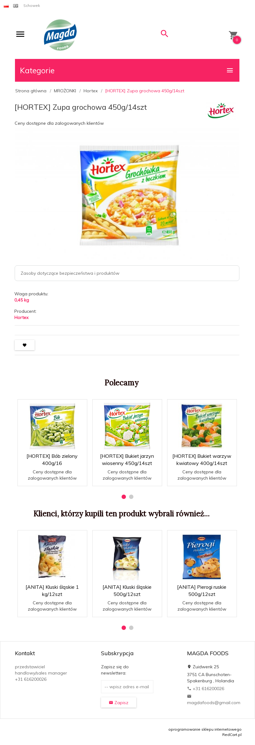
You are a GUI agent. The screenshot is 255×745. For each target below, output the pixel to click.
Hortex (21, 317)
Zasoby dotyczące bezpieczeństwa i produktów (70, 273)
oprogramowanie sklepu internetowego (205, 729)
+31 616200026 (205, 688)
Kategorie (127, 70)
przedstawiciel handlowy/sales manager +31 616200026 (41, 673)
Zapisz (118, 702)
